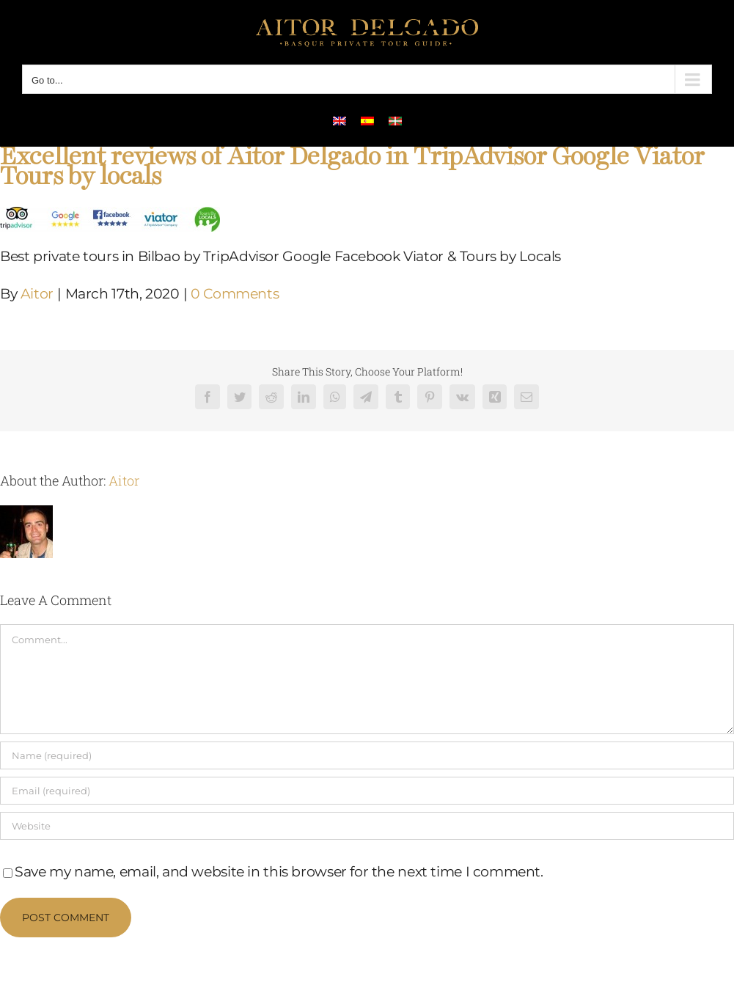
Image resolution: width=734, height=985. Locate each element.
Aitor (37, 293)
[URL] (367, 826)
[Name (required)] (367, 755)
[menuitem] (339, 120)
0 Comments (235, 293)
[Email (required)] (367, 791)
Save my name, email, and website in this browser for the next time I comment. (279, 871)
